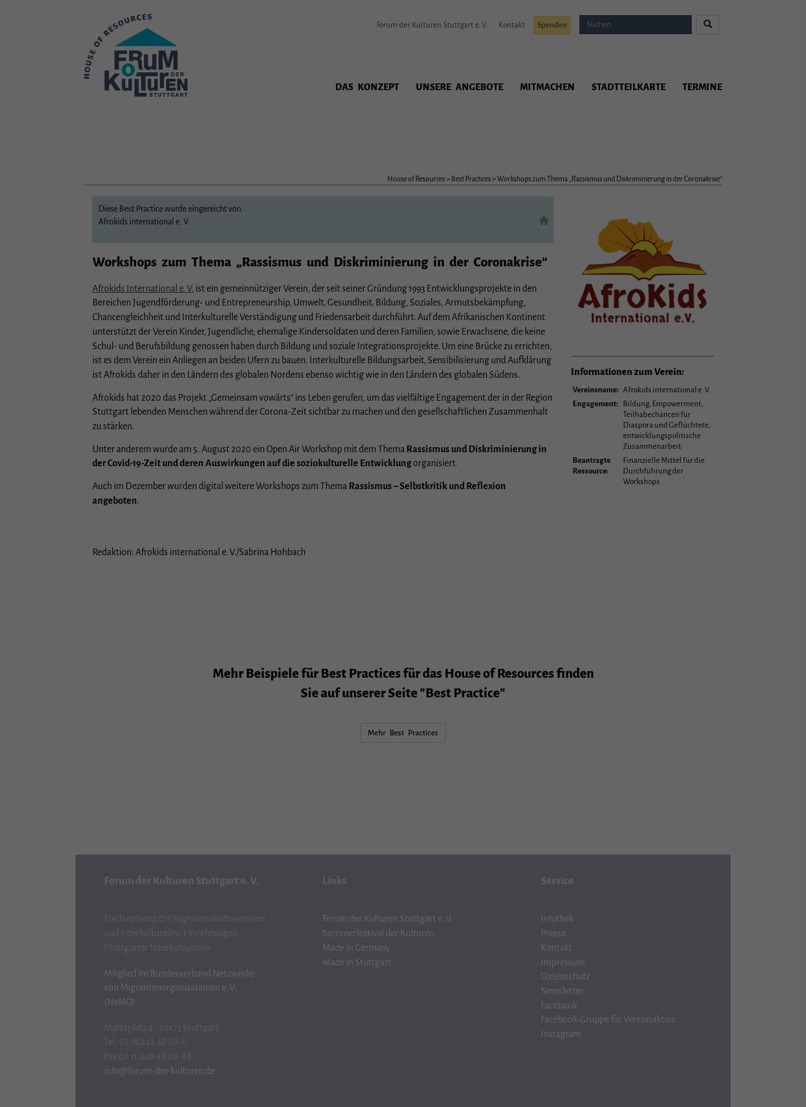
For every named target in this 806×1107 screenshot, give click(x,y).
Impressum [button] (451, 267)
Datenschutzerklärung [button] (408, 267)
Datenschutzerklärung (426, 133)
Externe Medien (491, 170)
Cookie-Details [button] (360, 267)
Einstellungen (322, 144)
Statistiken (390, 170)
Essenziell (299, 170)
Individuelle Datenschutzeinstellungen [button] (403, 242)
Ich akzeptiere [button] (403, 209)
